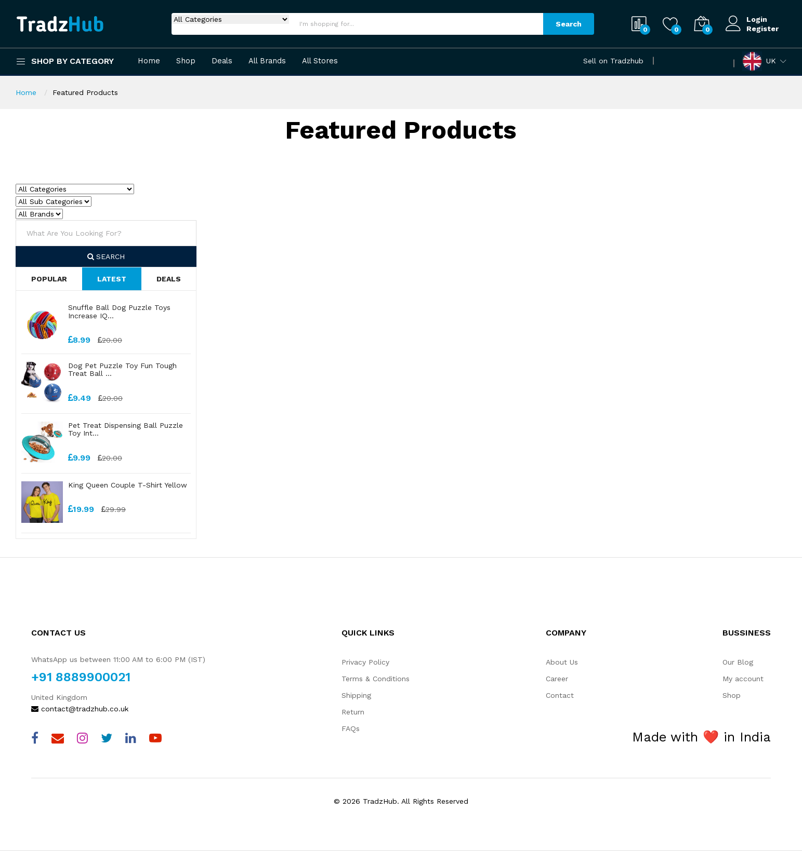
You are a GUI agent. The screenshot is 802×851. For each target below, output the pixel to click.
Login (756, 19)
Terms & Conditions (375, 678)
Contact (560, 695)
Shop (185, 61)
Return (352, 712)
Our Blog (737, 662)
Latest (111, 279)
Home (149, 61)
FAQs (350, 728)
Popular (49, 279)
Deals (222, 61)
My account (743, 678)
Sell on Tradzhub (613, 61)
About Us (562, 662)
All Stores (320, 61)
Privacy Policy (365, 662)
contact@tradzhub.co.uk (79, 709)
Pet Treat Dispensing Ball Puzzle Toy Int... (125, 429)
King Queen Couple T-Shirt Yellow (127, 485)
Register (762, 28)
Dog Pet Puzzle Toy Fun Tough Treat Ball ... (122, 369)
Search (569, 24)
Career (557, 678)
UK (759, 61)
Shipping (356, 695)
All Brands (267, 61)
